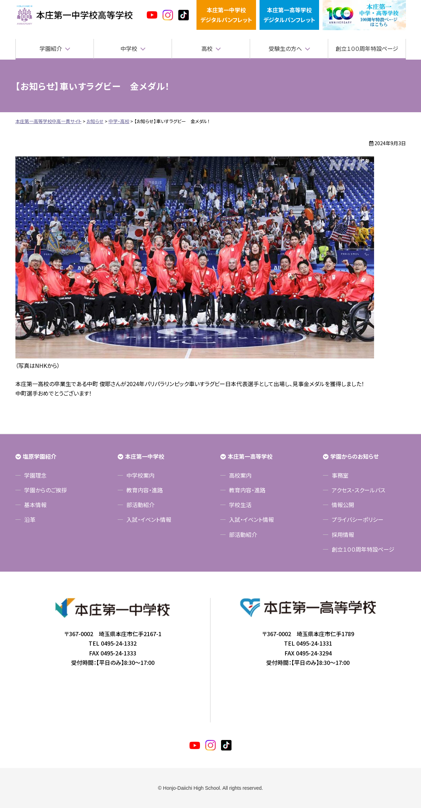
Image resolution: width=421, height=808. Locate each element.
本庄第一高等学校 (250, 456)
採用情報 (343, 534)
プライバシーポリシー (358, 519)
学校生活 (240, 504)
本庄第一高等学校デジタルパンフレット (289, 14)
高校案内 (240, 475)
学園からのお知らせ (354, 456)
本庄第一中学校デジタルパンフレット (226, 14)
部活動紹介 (140, 504)
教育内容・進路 (144, 490)
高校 (207, 48)
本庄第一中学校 (144, 456)
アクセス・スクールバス (358, 490)
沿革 (29, 519)
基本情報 (35, 504)
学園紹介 (51, 48)
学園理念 (35, 475)
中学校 (128, 48)
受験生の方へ (285, 48)
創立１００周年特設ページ (367, 48)
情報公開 (343, 504)
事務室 (340, 475)
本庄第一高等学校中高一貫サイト (74, 15)
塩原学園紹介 (39, 456)
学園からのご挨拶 (45, 490)
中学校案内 (140, 475)
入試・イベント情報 (148, 519)
